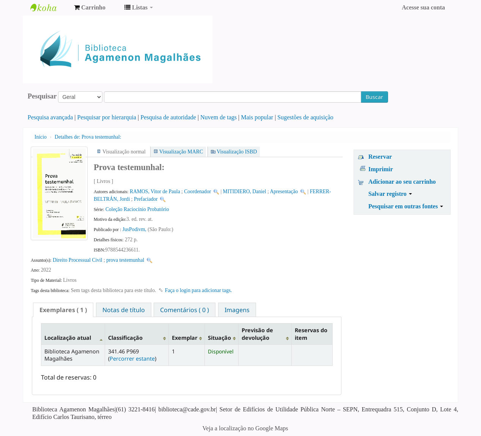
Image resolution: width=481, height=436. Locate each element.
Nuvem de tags (218, 117)
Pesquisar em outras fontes (405, 206)
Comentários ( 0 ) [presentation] (184, 310)
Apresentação (284, 191)
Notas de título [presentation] (123, 310)
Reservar (380, 156)
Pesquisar (42, 96)
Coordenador (197, 191)
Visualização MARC (181, 152)
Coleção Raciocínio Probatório (137, 209)
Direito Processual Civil (77, 260)
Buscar (374, 96)
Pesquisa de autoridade (168, 117)
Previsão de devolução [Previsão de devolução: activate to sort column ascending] (257, 334)
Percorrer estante (132, 358)
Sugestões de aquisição (305, 117)
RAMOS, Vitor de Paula (155, 191)
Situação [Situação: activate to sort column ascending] (219, 337)
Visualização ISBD (237, 152)
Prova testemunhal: (88, 137)
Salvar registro (390, 194)
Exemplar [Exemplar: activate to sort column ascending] (184, 337)
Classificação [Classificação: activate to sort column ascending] (125, 337)
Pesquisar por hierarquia (107, 117)
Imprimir (380, 169)
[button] (89, 7)
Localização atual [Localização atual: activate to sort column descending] (67, 337)
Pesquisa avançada (50, 117)
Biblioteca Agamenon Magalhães (49, 7)
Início (41, 137)
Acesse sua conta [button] (423, 7)
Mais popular (257, 117)
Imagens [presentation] (237, 310)
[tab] (63, 310)
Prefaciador (146, 199)
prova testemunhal (125, 260)
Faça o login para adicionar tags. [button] (198, 290)
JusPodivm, (135, 229)
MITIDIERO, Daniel (244, 191)
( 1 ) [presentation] (63, 310)
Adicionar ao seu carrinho (402, 181)
